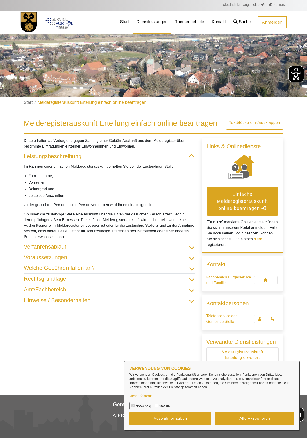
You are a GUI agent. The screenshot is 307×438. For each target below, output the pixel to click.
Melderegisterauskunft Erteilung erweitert (242, 355)
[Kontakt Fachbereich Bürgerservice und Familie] (266, 280)
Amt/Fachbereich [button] (109, 289)
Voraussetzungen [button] (109, 257)
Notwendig (143, 406)
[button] (242, 22)
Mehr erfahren (139, 396)
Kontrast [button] (277, 5)
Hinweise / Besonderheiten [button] (109, 300)
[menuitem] (124, 22)
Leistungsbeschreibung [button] (109, 156)
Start (28, 102)
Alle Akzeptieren (254, 418)
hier (257, 239)
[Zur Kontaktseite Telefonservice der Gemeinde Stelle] (260, 319)
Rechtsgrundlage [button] (109, 278)
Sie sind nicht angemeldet (243, 5)
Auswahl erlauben (170, 418)
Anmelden (272, 22)
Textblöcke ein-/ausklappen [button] (254, 123)
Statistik (164, 406)
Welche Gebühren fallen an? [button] (109, 268)
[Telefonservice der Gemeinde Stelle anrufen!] (272, 319)
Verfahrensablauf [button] (109, 246)
